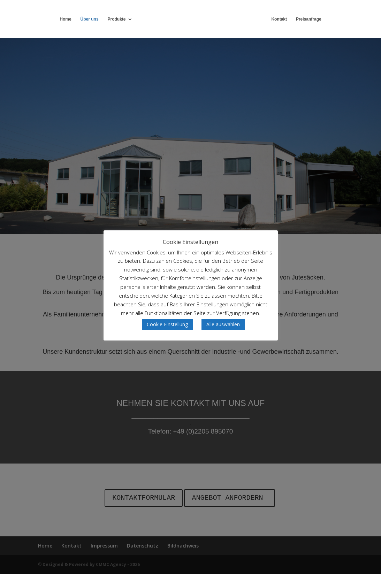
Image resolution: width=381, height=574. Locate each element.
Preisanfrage (324, 19)
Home (49, 19)
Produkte (100, 19)
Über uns (73, 19)
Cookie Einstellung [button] (167, 324)
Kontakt (295, 19)
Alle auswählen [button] (223, 324)
